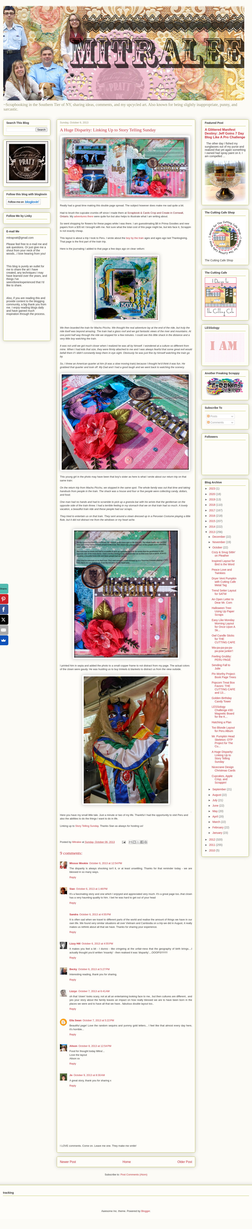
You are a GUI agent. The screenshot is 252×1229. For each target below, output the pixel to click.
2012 (212, 839)
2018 (212, 504)
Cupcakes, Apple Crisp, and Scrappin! (222, 779)
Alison (73, 1045)
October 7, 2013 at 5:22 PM (98, 1020)
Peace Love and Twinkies (222, 571)
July (215, 800)
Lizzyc (73, 991)
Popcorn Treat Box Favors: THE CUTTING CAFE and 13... (223, 687)
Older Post (184, 1162)
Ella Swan (75, 1020)
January (217, 832)
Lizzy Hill (75, 943)
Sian (72, 888)
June (215, 805)
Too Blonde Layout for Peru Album (223, 729)
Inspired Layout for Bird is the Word (223, 562)
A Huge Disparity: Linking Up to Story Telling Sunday (222, 756)
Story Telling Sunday (86, 825)
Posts (212, 416)
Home (127, 1162)
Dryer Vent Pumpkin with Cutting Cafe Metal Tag (224, 582)
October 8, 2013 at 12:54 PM (95, 1045)
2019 (212, 499)
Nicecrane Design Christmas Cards (223, 768)
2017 (212, 510)
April (215, 816)
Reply (72, 877)
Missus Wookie (78, 863)
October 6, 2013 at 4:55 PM (95, 914)
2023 (212, 488)
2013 (212, 532)
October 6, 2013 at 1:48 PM (91, 888)
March (216, 821)
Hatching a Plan (221, 722)
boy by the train (135, 238)
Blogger (145, 1211)
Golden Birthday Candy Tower (222, 699)
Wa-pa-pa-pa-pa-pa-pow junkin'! (222, 649)
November (219, 542)
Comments (215, 422)
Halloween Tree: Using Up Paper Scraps (223, 611)
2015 (212, 521)
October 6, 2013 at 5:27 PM (94, 969)
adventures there (83, 216)
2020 (212, 494)
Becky (73, 969)
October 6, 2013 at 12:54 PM (105, 863)
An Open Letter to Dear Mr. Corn (223, 601)
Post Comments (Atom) (133, 1174)
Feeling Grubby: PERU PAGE (222, 658)
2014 (212, 526)
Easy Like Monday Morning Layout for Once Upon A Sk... (223, 625)
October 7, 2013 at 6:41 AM (94, 991)
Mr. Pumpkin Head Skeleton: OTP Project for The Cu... (223, 741)
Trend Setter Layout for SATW (224, 592)
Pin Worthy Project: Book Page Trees (224, 675)
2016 (212, 515)
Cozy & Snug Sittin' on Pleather (223, 554)
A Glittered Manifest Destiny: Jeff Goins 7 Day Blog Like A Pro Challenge (225, 133)
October (217, 547)
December (219, 536)
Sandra (73, 914)
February (218, 827)
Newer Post (68, 1162)
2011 (212, 844)
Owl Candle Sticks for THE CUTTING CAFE (223, 639)
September (219, 789)
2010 (212, 850)
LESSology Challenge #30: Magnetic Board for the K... (223, 711)
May (215, 811)
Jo (70, 1075)
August (217, 794)
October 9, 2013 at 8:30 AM (89, 1075)
